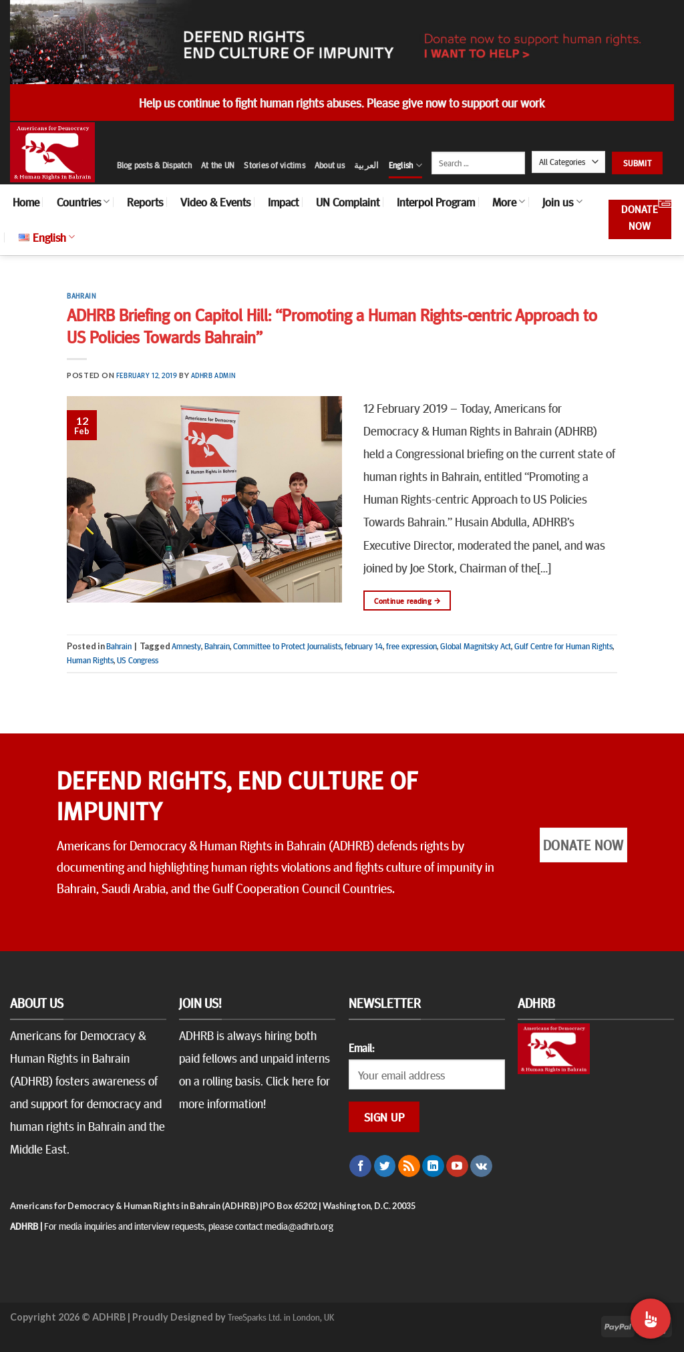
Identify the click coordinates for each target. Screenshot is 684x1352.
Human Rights (90, 660)
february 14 (364, 646)
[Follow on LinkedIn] (433, 1166)
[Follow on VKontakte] (481, 1166)
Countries (83, 202)
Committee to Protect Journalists (287, 646)
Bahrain (81, 296)
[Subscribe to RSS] (409, 1166)
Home (26, 202)
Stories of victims (274, 165)
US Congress (137, 660)
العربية (366, 165)
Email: (361, 1047)
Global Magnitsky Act (475, 646)
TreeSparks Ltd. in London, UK (281, 1316)
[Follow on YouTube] (457, 1166)
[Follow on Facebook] (360, 1166)
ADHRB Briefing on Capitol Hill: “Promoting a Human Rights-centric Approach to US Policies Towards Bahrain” (332, 325)
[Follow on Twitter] (385, 1166)
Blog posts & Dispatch (154, 165)
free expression (411, 646)
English (405, 165)
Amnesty (186, 646)
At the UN (217, 165)
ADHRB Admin (213, 375)
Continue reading (407, 601)
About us (330, 165)
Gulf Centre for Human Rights (563, 646)
